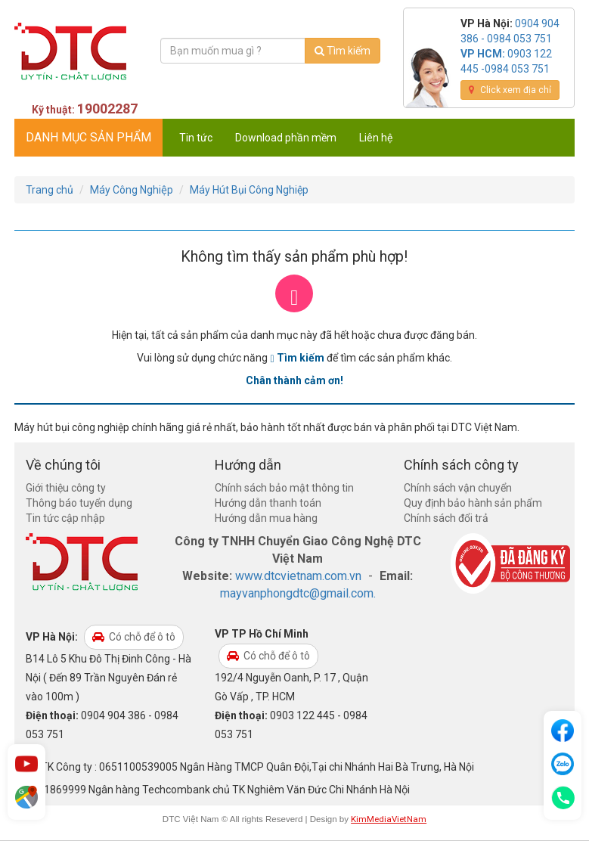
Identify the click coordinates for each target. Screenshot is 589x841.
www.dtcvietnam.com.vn (298, 576)
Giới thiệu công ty (66, 488)
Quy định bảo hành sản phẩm (473, 503)
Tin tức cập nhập (65, 518)
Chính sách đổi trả (446, 518)
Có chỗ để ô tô (133, 637)
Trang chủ (49, 190)
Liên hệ (375, 138)
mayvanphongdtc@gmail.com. (298, 593)
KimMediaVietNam (388, 819)
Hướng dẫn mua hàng (266, 518)
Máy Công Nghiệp (131, 190)
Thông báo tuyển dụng (79, 503)
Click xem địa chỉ (510, 90)
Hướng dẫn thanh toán (268, 503)
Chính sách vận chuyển (458, 488)
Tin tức (195, 138)
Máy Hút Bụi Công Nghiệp (249, 190)
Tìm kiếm (342, 51)
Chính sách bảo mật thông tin (284, 488)
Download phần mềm (285, 138)
